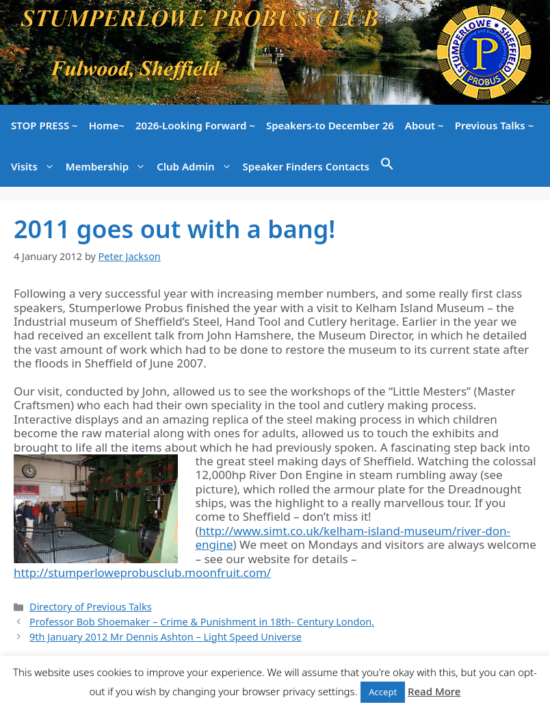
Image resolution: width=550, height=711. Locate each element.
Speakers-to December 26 (330, 125)
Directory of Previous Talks (90, 606)
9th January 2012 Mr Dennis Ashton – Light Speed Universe (165, 636)
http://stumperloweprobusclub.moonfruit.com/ (142, 572)
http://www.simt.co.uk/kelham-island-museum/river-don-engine (353, 537)
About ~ (424, 125)
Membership (108, 166)
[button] (387, 166)
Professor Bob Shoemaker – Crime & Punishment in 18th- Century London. (201, 621)
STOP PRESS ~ (44, 125)
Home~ (107, 125)
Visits (35, 166)
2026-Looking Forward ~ (195, 125)
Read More (434, 691)
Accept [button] (383, 692)
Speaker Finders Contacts (306, 166)
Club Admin (197, 166)
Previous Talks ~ (494, 125)
